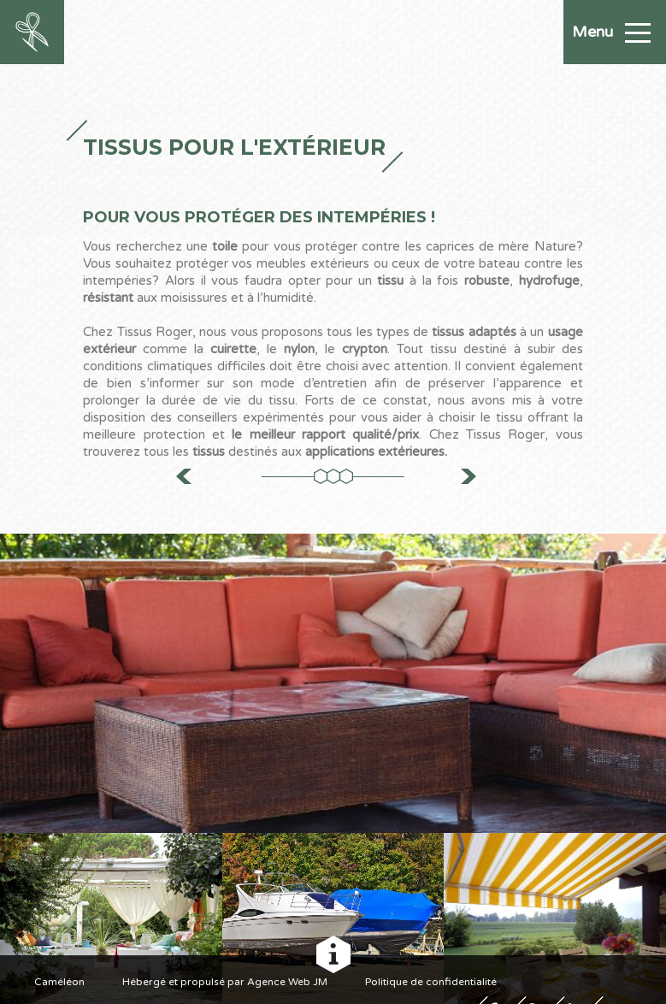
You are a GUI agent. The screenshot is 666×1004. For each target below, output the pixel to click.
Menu (611, 31)
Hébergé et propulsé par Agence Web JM (224, 981)
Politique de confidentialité (431, 981)
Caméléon (59, 981)
